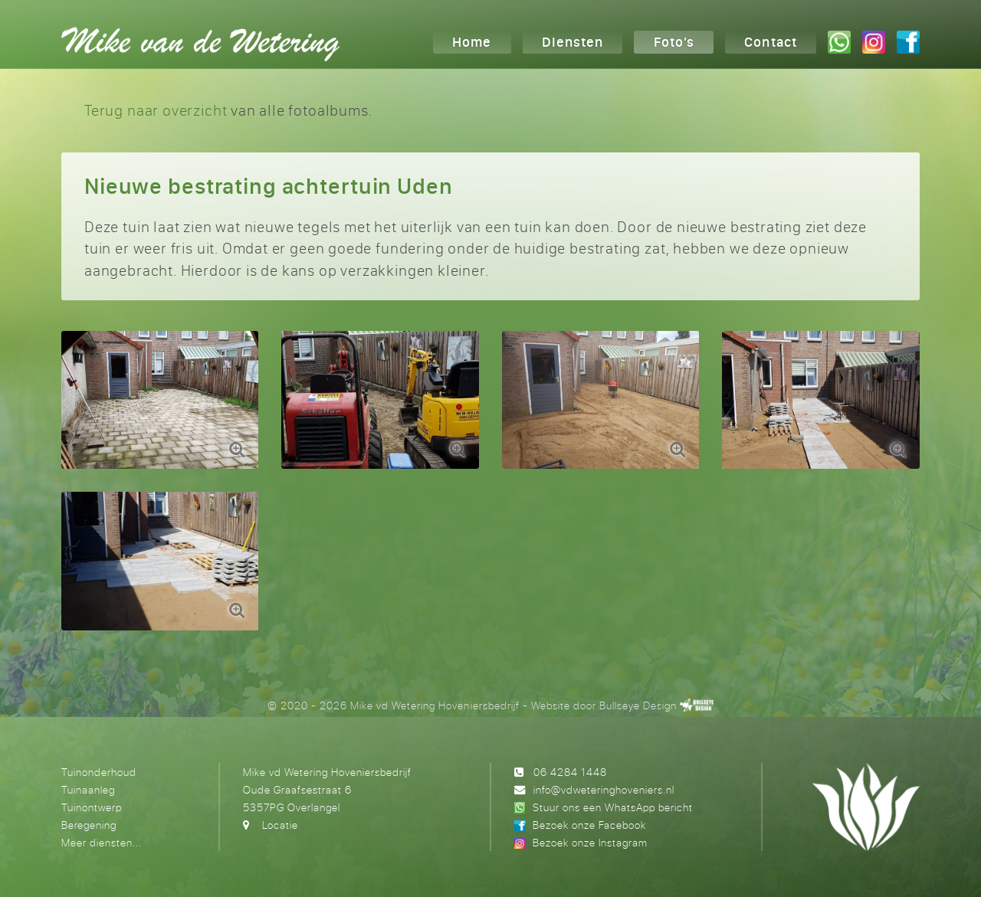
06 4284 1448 (570, 771)
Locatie (280, 824)
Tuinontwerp (91, 807)
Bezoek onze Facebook (589, 824)
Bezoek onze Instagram (590, 842)
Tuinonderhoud (98, 771)
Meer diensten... (101, 842)
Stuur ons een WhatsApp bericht (613, 807)
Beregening (88, 824)
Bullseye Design (638, 705)
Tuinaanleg (88, 789)
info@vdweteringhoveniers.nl (603, 789)
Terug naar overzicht (155, 109)
